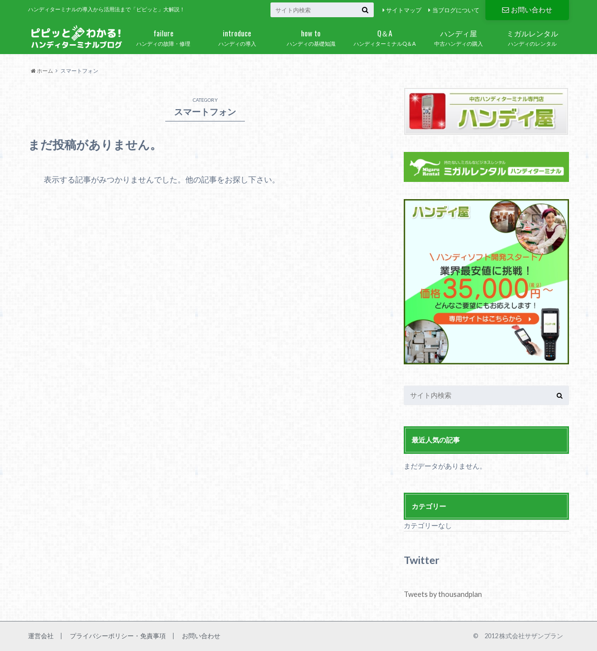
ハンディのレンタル (532, 36)
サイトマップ (403, 10)
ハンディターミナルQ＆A (384, 36)
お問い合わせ (527, 9)
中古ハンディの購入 (458, 36)
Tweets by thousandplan (442, 594)
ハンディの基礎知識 (311, 36)
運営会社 (41, 635)
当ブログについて (455, 10)
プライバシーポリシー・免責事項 (118, 635)
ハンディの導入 (237, 36)
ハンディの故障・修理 (163, 36)
